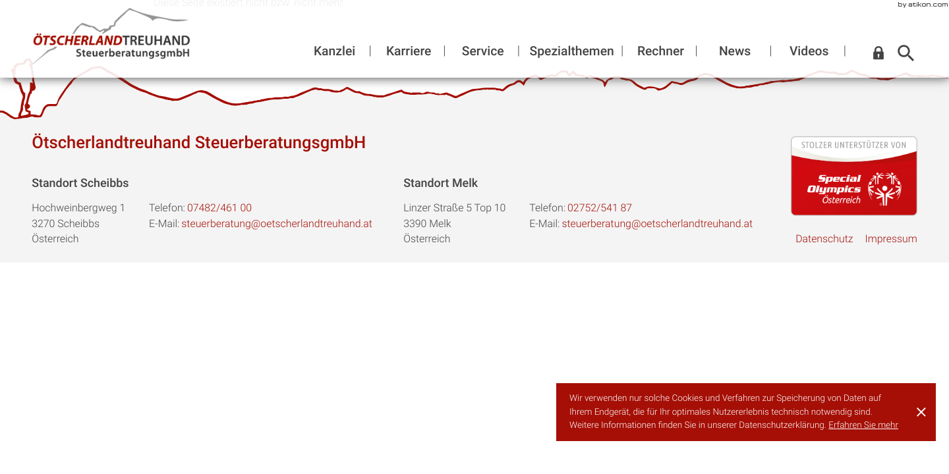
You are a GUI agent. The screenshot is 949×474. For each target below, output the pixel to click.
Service (483, 50)
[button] (878, 53)
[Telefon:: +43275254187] (599, 208)
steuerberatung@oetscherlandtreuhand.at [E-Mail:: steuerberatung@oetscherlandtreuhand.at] (276, 223)
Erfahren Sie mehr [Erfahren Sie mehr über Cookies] (863, 425)
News (735, 50)
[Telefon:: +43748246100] (219, 208)
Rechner (660, 50)
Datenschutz (824, 238)
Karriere (408, 50)
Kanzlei (334, 50)
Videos (809, 50)
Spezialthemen (572, 50)
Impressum (891, 238)
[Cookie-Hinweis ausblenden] (921, 412)
